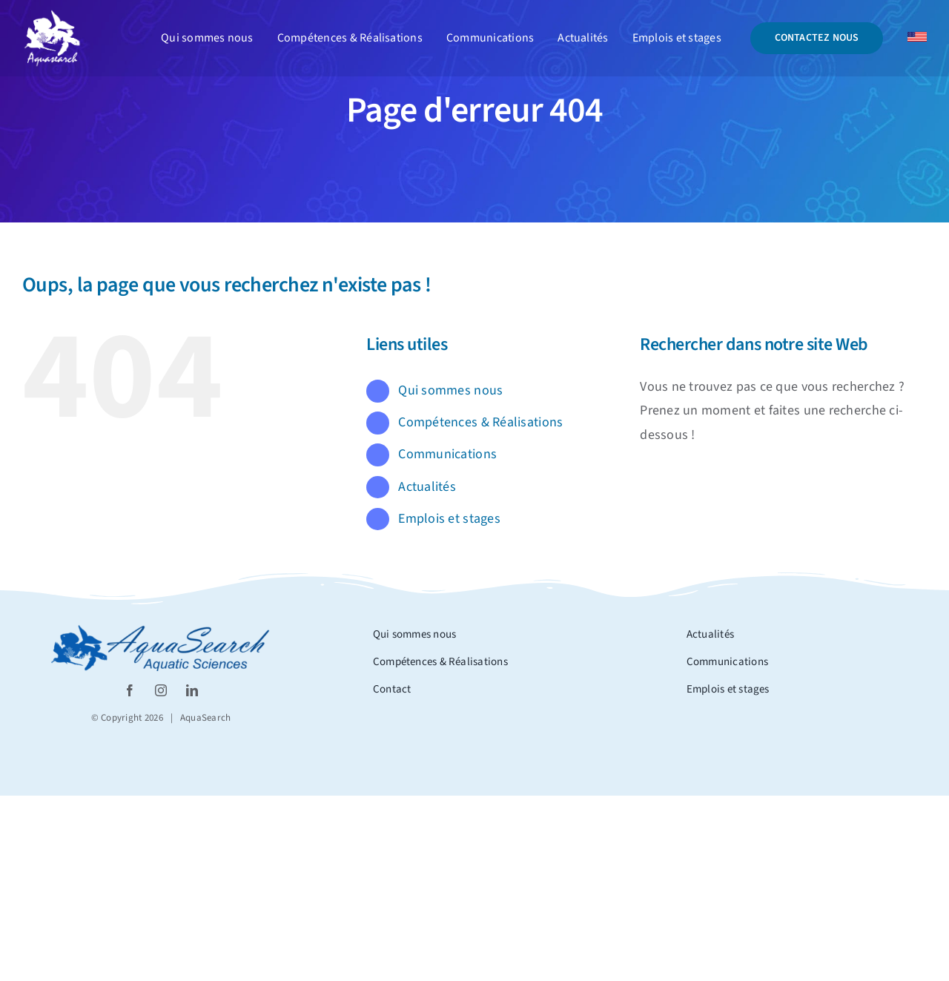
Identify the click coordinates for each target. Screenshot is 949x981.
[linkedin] (192, 690)
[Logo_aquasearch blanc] (52, 15)
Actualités (427, 487)
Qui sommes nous (450, 390)
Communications (447, 454)
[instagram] (161, 690)
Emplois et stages (449, 518)
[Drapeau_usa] (917, 38)
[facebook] (130, 690)
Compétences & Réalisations (480, 422)
